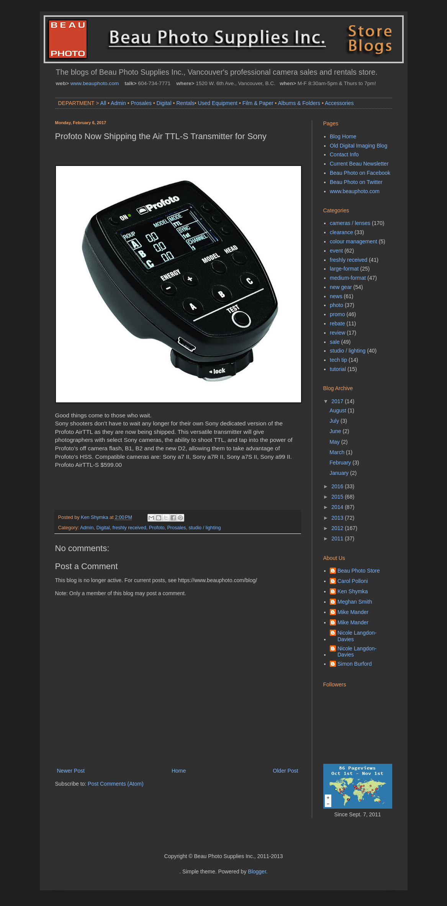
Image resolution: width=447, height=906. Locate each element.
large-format (344, 269)
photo (336, 305)
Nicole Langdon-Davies (357, 636)
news (336, 296)
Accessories (339, 103)
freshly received (129, 527)
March (337, 452)
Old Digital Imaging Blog (358, 146)
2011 (338, 538)
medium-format (348, 278)
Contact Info (344, 154)
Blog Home (343, 136)
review (337, 333)
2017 (338, 401)
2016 (338, 486)
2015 (338, 497)
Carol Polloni (352, 581)
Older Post (285, 771)
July (335, 421)
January (339, 473)
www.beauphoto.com (94, 83)
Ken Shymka (352, 591)
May (335, 442)
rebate (337, 323)
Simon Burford (354, 664)
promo (337, 314)
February (340, 463)
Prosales (141, 103)
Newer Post (71, 771)
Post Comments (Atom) (115, 784)
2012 (338, 528)
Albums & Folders (299, 103)
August (338, 410)
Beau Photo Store (358, 571)
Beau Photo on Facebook (360, 173)
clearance (341, 232)
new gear (341, 287)
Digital (164, 103)
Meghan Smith (354, 602)
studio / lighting (204, 527)
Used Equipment (217, 103)
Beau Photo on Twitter (356, 182)
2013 (338, 518)
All (103, 103)
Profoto (157, 527)
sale (335, 342)
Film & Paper (257, 103)
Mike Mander (352, 612)
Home (179, 771)
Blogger (257, 871)
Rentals (185, 103)
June (335, 431)
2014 (338, 507)
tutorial (338, 369)
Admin (118, 103)
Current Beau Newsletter (359, 164)
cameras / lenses (350, 223)
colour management (353, 241)
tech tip (338, 360)
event (336, 251)
